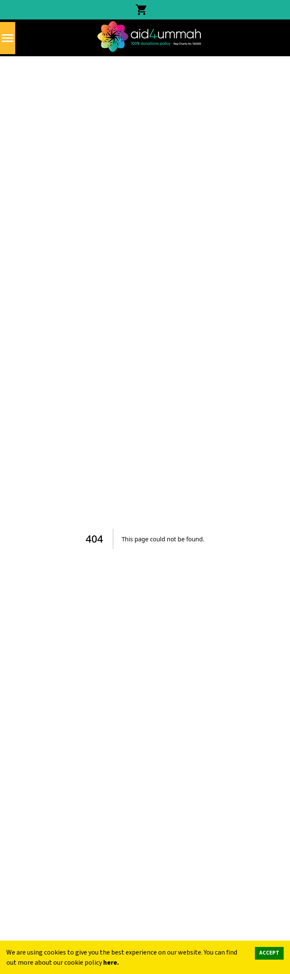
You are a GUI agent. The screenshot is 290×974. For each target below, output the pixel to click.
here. (111, 962)
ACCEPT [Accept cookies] (269, 953)
